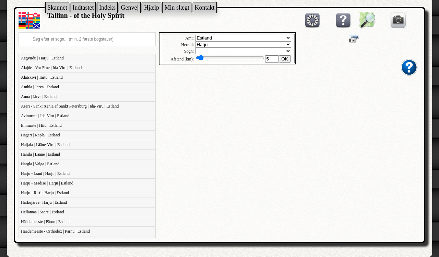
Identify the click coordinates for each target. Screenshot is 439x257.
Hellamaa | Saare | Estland (42, 212)
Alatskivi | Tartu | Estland (42, 77)
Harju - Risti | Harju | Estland (45, 192)
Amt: (189, 38)
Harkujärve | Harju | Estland (44, 202)
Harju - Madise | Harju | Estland (47, 183)
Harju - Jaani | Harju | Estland (45, 173)
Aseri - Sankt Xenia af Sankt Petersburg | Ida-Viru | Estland (70, 106)
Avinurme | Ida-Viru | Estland (45, 115)
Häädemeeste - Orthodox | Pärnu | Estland (55, 231)
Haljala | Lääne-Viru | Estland (45, 144)
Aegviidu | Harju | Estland (42, 58)
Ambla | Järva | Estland (40, 87)
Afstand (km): (182, 59)
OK (285, 59)
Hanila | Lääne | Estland (40, 154)
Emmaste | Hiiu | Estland (41, 125)
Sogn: (189, 51)
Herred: (187, 44)
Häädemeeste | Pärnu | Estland (46, 221)
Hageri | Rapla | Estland (40, 135)
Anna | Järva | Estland (39, 96)
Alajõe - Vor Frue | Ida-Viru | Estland (51, 67)
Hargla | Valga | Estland (40, 163)
